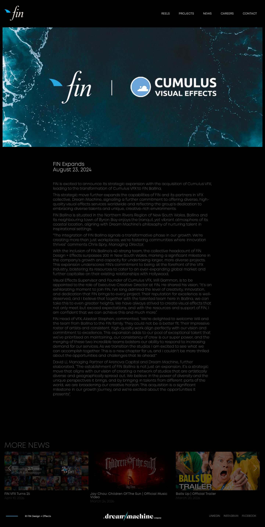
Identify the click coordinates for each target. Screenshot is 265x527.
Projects (186, 13)
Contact (250, 13)
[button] (10, 477)
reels (165, 13)
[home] (14, 13)
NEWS (207, 13)
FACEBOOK (249, 516)
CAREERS (227, 13)
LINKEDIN (214, 516)
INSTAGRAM (231, 516)
